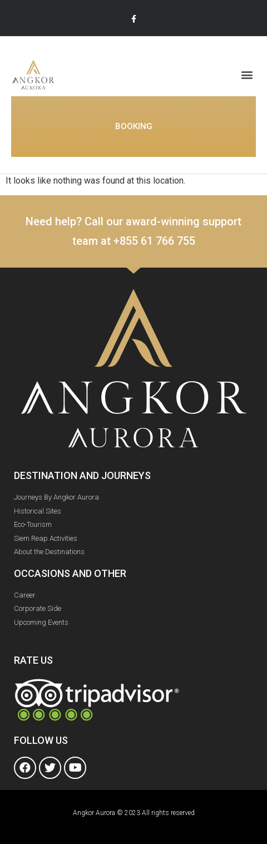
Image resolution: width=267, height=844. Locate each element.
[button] (247, 74)
